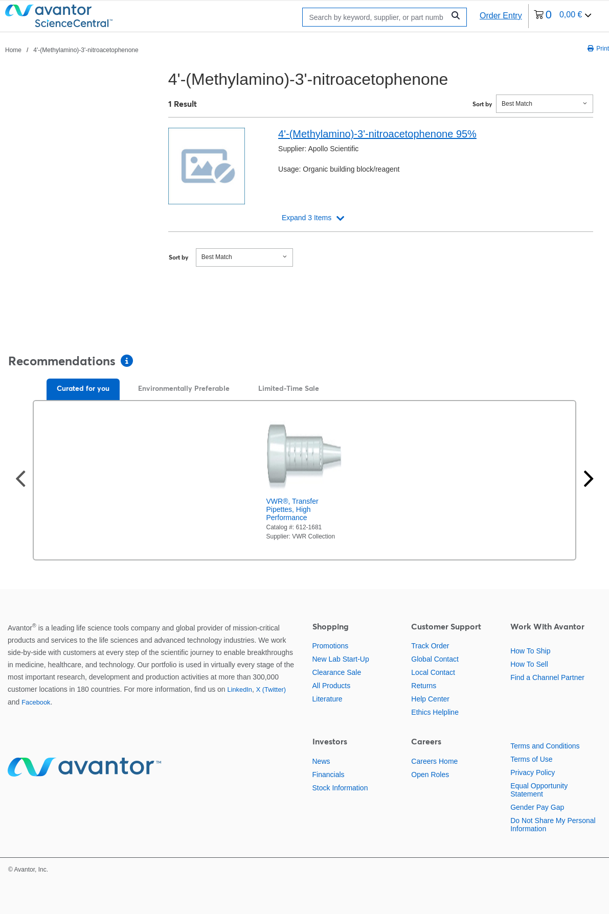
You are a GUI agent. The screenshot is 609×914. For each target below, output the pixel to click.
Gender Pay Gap (537, 807)
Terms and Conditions (544, 746)
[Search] (376, 17)
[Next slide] (588, 480)
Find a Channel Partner (547, 677)
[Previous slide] (20, 480)
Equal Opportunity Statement (539, 790)
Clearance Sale (337, 672)
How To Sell (529, 664)
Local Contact (433, 672)
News (321, 761)
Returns (423, 686)
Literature (327, 699)
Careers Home (434, 761)
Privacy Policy (532, 772)
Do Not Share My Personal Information (553, 824)
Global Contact (435, 659)
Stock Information (340, 788)
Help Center (430, 699)
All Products (331, 686)
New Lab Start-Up (340, 659)
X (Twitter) (271, 689)
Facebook (35, 702)
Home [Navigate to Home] (13, 50)
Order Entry (501, 15)
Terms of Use (531, 759)
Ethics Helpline (435, 712)
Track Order (430, 646)
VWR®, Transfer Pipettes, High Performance (292, 509)
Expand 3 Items (306, 218)
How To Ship (530, 651)
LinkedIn (240, 689)
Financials (328, 774)
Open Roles (430, 774)
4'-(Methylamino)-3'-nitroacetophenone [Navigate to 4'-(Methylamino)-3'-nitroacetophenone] (85, 50)
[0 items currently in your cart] (563, 16)
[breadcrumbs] (72, 49)
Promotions (330, 646)
